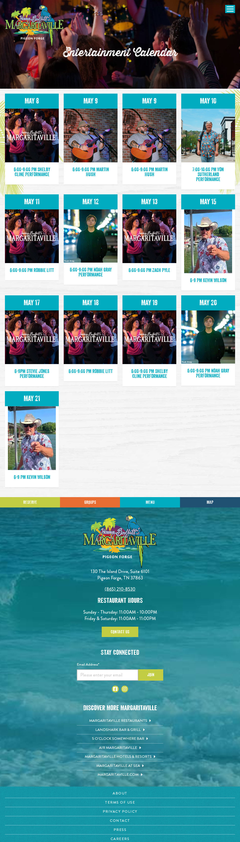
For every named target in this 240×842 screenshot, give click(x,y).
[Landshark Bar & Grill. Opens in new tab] (120, 729)
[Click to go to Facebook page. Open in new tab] (115, 689)
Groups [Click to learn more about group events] (90, 502)
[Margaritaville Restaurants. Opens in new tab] (120, 720)
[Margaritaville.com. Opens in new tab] (120, 774)
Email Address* (88, 664)
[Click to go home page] (34, 26)
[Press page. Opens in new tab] (120, 829)
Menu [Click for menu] (150, 502)
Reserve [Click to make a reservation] (30, 502)
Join (150, 675)
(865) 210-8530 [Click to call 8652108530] (120, 589)
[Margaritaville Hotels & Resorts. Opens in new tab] (120, 756)
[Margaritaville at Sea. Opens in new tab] (120, 765)
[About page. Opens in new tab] (120, 793)
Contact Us (120, 632)
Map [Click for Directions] (210, 502)
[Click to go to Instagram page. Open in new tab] (124, 689)
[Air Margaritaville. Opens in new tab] (120, 747)
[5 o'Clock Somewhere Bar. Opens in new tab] (120, 738)
